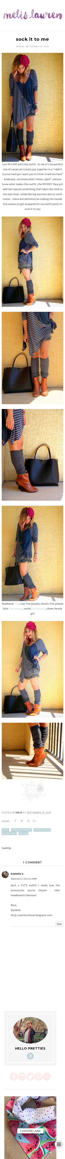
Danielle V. (17, 873)
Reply (59, 924)
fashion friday (21, 830)
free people (16, 608)
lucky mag (9, 833)
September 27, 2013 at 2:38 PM (24, 878)
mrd (16, 603)
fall (5, 830)
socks (23, 833)
